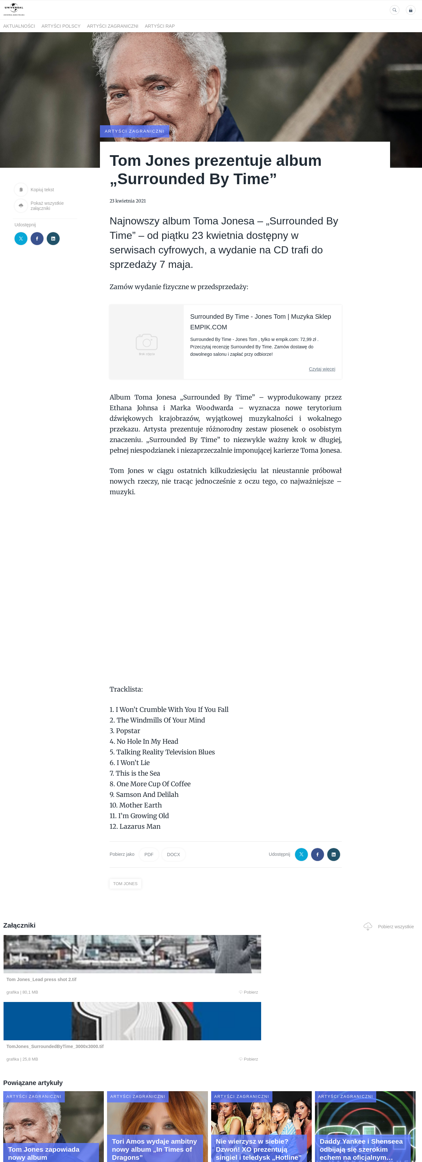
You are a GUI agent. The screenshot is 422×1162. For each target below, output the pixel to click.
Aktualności (19, 26)
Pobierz (90, 992)
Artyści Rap (160, 26)
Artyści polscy (61, 26)
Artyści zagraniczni (112, 26)
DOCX (173, 854)
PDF (148, 854)
